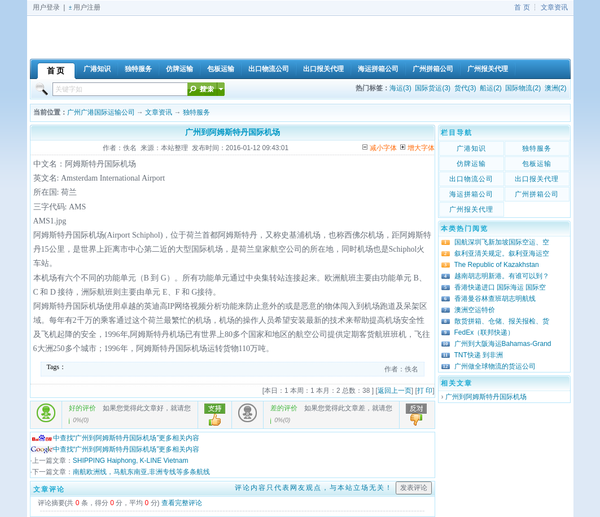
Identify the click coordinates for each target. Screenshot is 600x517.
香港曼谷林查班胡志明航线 (495, 299)
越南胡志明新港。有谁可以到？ (501, 276)
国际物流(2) (523, 88)
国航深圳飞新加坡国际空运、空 (501, 242)
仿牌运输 (471, 164)
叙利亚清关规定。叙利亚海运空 (501, 253)
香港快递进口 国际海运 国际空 (500, 287)
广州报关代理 (471, 209)
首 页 (521, 7)
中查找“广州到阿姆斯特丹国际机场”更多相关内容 (115, 438)
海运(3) (400, 88)
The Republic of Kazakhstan (496, 265)
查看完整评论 (181, 503)
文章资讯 (554, 7)
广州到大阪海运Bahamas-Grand (502, 344)
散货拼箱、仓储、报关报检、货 (501, 321)
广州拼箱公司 (537, 194)
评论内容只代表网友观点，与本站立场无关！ (314, 488)
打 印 (424, 391)
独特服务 (196, 112)
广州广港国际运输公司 (101, 112)
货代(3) (465, 88)
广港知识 (471, 148)
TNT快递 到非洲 (478, 355)
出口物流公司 (471, 179)
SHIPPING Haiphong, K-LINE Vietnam (131, 461)
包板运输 (536, 164)
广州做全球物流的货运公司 (495, 366)
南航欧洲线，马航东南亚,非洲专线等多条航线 (141, 472)
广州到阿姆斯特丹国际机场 (486, 397)
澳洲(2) (556, 88)
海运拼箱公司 (471, 194)
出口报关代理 (537, 179)
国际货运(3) (432, 88)
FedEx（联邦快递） (484, 332)
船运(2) (491, 88)
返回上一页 (394, 391)
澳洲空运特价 (474, 310)
